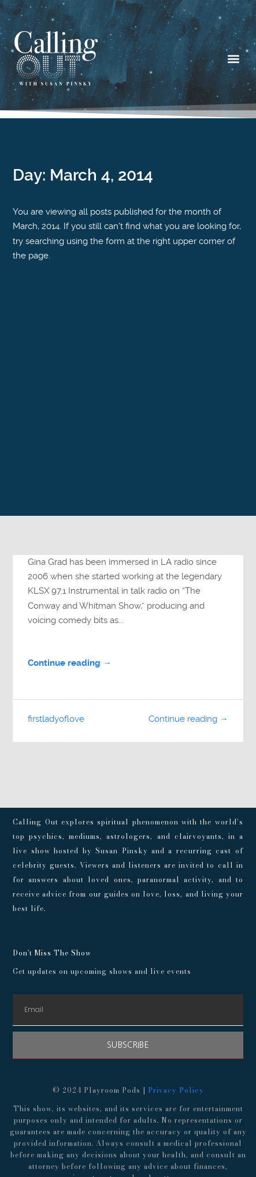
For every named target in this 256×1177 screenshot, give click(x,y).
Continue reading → (70, 663)
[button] (233, 59)
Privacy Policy (176, 1090)
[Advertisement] (128, 418)
